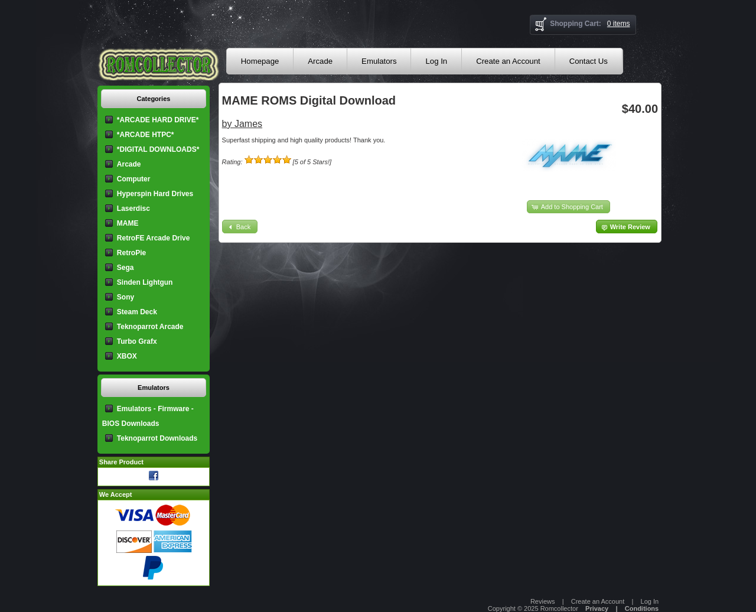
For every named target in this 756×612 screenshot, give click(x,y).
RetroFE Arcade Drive (153, 238)
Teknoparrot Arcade (150, 327)
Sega (125, 267)
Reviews (542, 601)
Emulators (378, 61)
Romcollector (559, 608)
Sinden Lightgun (145, 282)
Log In (436, 61)
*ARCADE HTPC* (145, 135)
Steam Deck (137, 312)
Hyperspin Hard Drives (155, 194)
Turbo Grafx (137, 341)
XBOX (127, 356)
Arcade (320, 61)
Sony (125, 297)
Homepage (260, 61)
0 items (618, 23)
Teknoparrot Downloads (157, 438)
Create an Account (508, 61)
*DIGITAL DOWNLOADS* (158, 149)
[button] (568, 207)
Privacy (596, 608)
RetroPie (131, 253)
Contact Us (588, 61)
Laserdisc (133, 208)
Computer (134, 179)
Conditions (642, 608)
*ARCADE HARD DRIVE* (158, 120)
